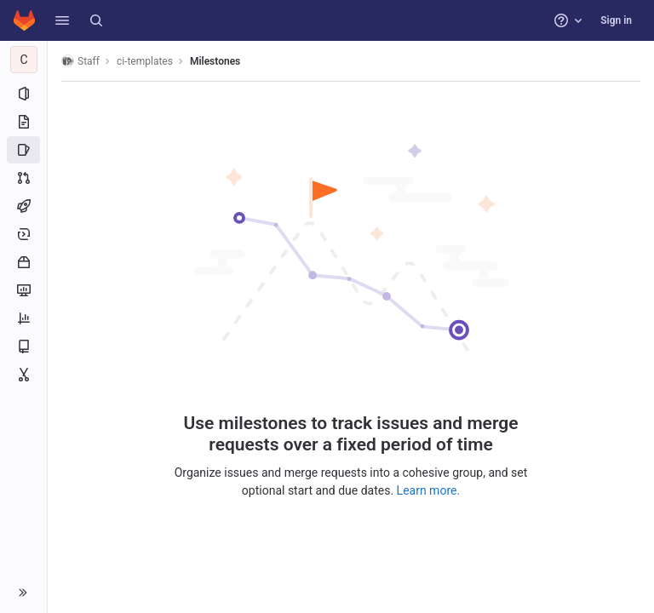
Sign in (616, 20)
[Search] (96, 20)
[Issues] (23, 149)
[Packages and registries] (23, 262)
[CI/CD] (23, 206)
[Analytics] (23, 318)
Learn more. (429, 490)
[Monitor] (23, 290)
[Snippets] (23, 374)
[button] (62, 20)
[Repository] (23, 121)
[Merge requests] (23, 178)
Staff (80, 60)
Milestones (215, 61)
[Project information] (23, 93)
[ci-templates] (24, 60)
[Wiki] (23, 346)
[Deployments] (23, 234)
